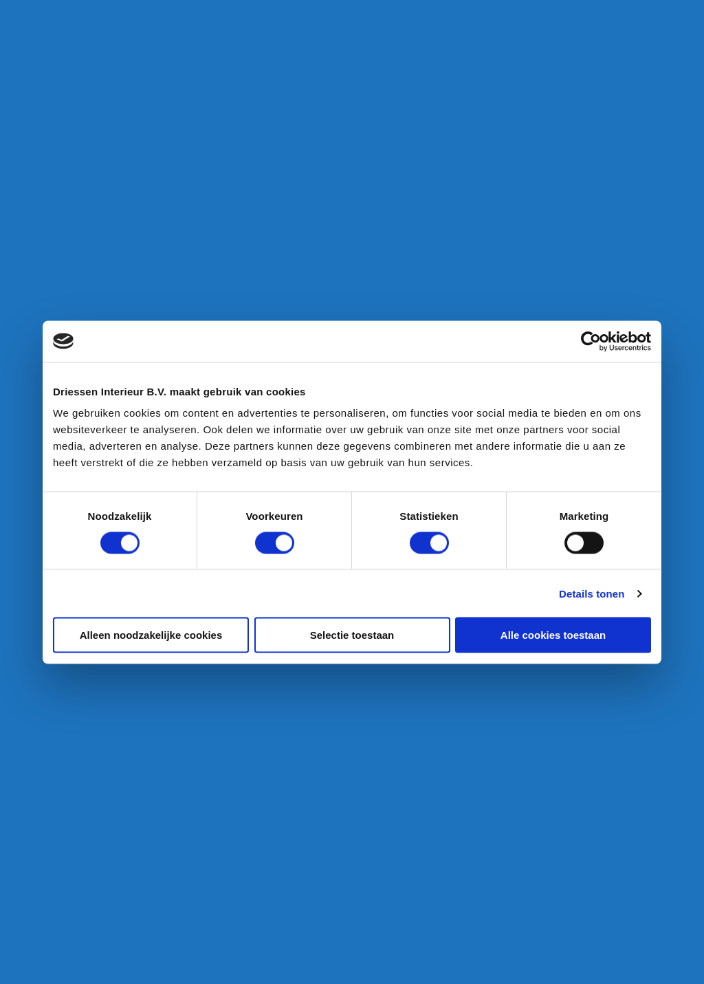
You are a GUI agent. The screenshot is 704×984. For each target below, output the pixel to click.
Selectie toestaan (352, 635)
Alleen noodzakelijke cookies (151, 635)
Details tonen (591, 593)
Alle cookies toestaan (553, 635)
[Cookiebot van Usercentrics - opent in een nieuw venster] (591, 341)
